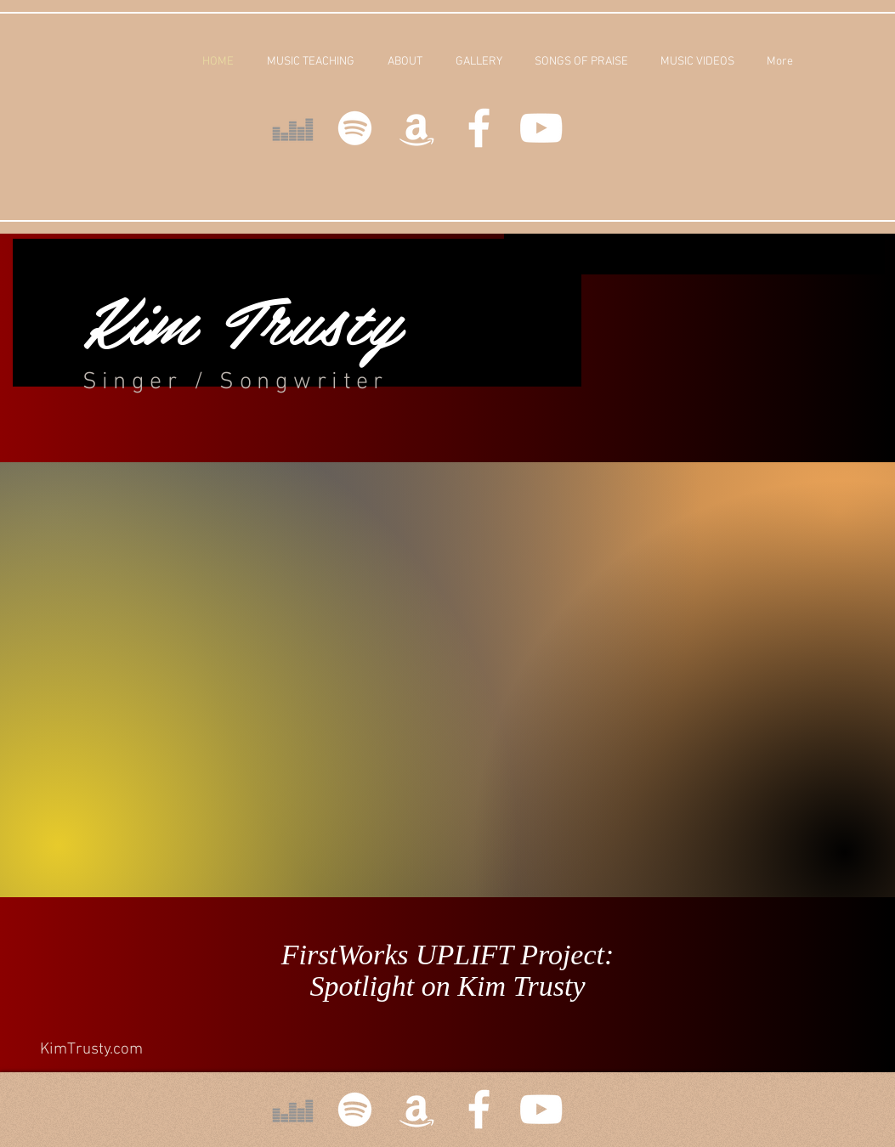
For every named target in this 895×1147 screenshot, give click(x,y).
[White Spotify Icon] (355, 128)
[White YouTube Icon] (541, 128)
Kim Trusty (241, 318)
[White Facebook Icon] (479, 128)
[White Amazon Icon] (417, 128)
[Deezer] (293, 128)
